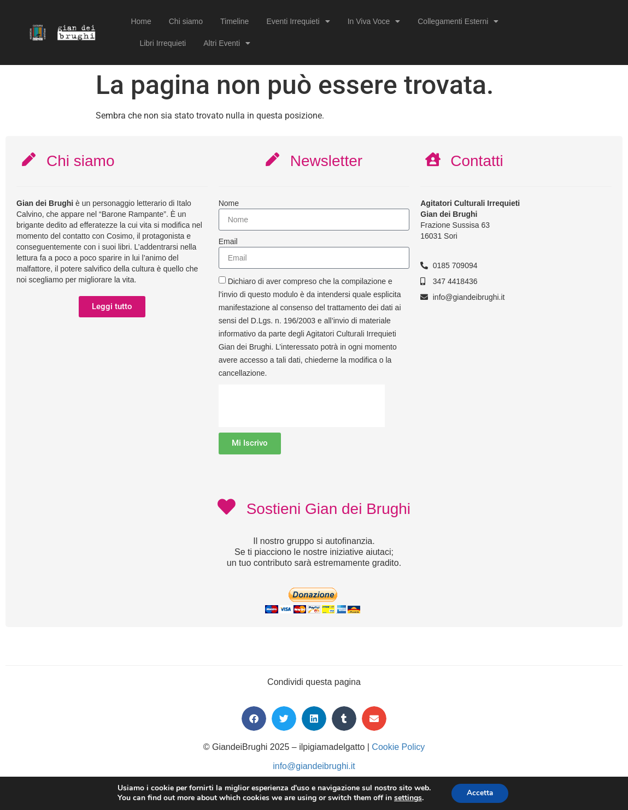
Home (141, 21)
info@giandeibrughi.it (314, 767)
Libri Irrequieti (162, 43)
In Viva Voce (374, 21)
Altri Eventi (226, 43)
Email (228, 241)
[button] (254, 719)
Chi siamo (186, 21)
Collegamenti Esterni (458, 21)
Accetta (480, 793)
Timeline (234, 21)
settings (406, 798)
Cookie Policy (398, 748)
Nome (229, 203)
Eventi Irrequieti (298, 21)
